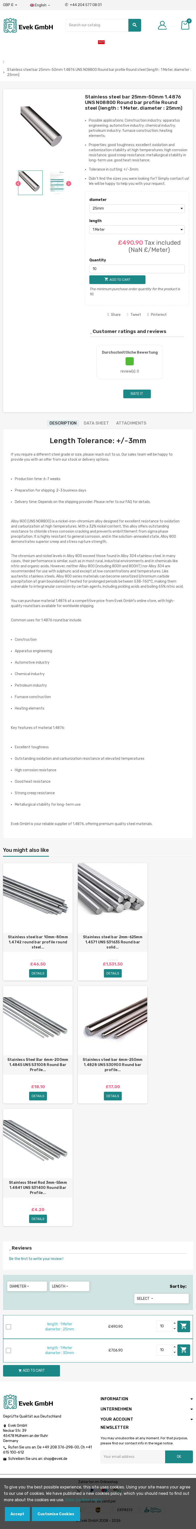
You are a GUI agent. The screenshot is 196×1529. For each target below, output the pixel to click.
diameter (98, 200)
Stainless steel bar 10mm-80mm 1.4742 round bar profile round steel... (38, 942)
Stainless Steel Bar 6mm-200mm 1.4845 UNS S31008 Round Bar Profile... (37, 1065)
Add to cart (183, 1326)
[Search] (103, 25)
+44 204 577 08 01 (83, 5)
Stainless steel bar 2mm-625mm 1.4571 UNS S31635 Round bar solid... (112, 942)
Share (114, 315)
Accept (17, 1514)
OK (179, 1457)
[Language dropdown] (40, 5)
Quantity (97, 260)
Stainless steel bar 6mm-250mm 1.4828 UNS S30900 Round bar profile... (112, 1065)
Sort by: (178, 1286)
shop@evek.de (55, 1459)
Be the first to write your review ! (36, 1259)
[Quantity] (137, 269)
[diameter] (137, 208)
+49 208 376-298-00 (60, 1448)
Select (145, 1299)
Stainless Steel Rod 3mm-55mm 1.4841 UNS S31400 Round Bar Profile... (38, 1188)
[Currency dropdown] (10, 5)
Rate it (137, 394)
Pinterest (157, 315)
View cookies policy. (84, 1499)
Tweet (134, 315)
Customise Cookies (56, 1514)
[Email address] (133, 1457)
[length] (137, 229)
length (95, 221)
